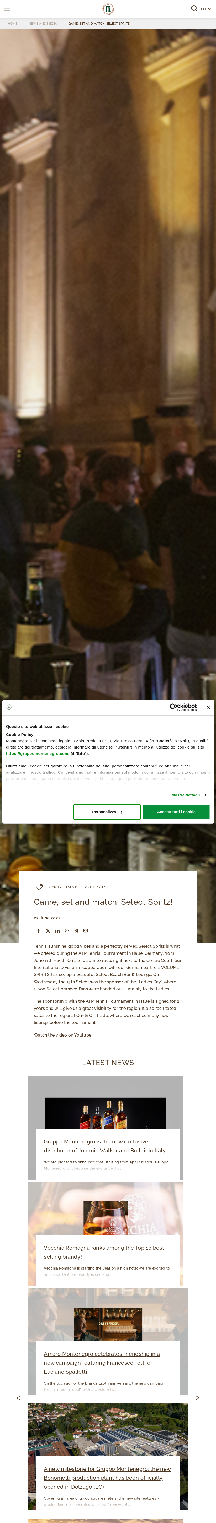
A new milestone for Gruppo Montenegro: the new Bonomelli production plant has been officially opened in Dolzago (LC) (106, 1479)
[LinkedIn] (57, 930)
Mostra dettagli (185, 795)
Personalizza (107, 812)
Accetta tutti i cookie (176, 812)
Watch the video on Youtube (62, 1035)
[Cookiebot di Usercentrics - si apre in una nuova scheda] (174, 707)
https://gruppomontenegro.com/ (38, 753)
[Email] (85, 930)
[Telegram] (76, 930)
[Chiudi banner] (208, 707)
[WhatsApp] (66, 930)
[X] (48, 930)
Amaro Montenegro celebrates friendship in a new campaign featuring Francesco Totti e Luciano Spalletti (107, 1363)
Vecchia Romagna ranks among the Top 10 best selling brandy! (103, 1252)
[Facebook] (38, 930)
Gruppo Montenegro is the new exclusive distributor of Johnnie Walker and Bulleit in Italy (104, 1146)
